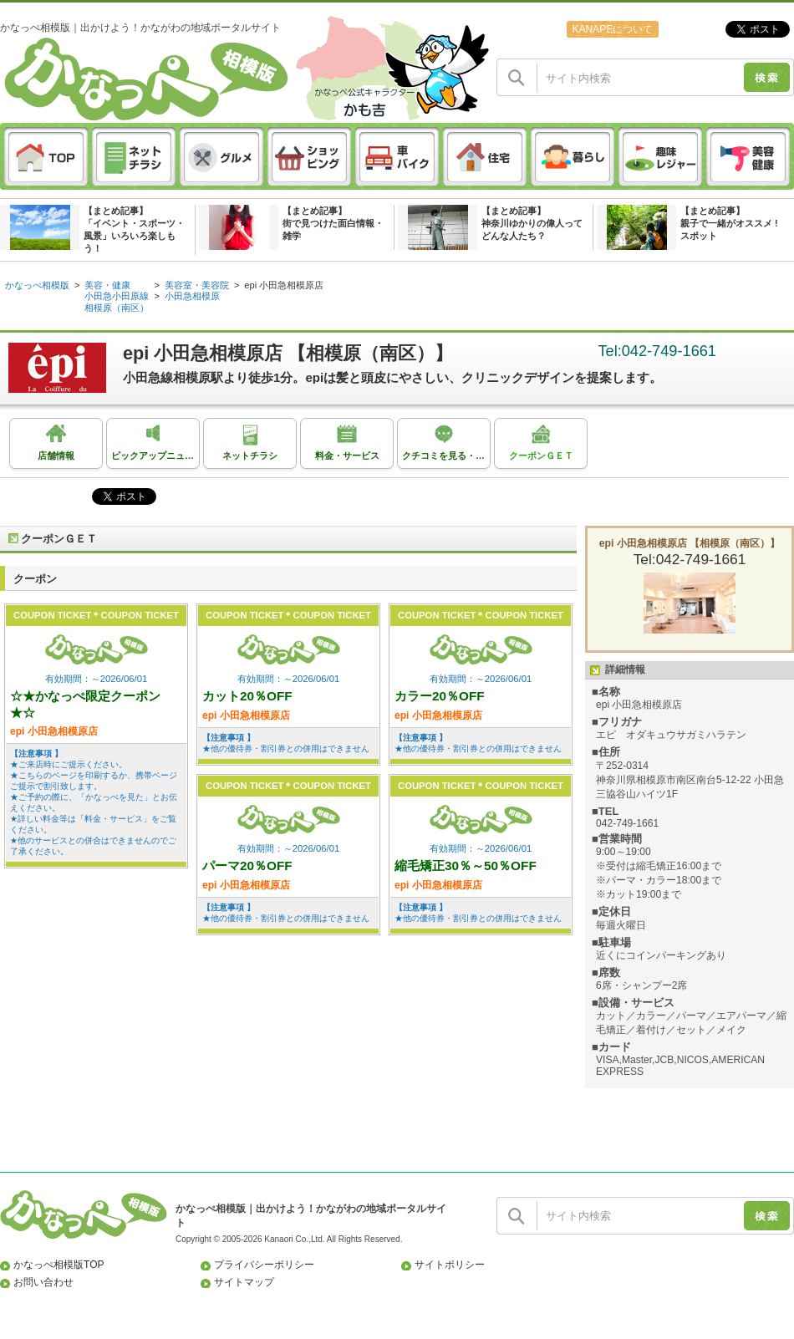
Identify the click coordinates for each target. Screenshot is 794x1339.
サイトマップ (244, 1282)
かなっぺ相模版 (37, 285)
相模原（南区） (116, 308)
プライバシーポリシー (264, 1264)
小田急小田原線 (116, 296)
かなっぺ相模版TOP (58, 1264)
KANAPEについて (612, 29)
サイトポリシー (450, 1264)
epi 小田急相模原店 (283, 285)
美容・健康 (107, 285)
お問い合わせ (43, 1282)
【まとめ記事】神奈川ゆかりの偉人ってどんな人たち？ (532, 223)
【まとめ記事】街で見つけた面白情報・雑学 (333, 223)
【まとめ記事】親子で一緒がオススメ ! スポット (729, 223)
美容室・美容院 (197, 285)
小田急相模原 (192, 296)
